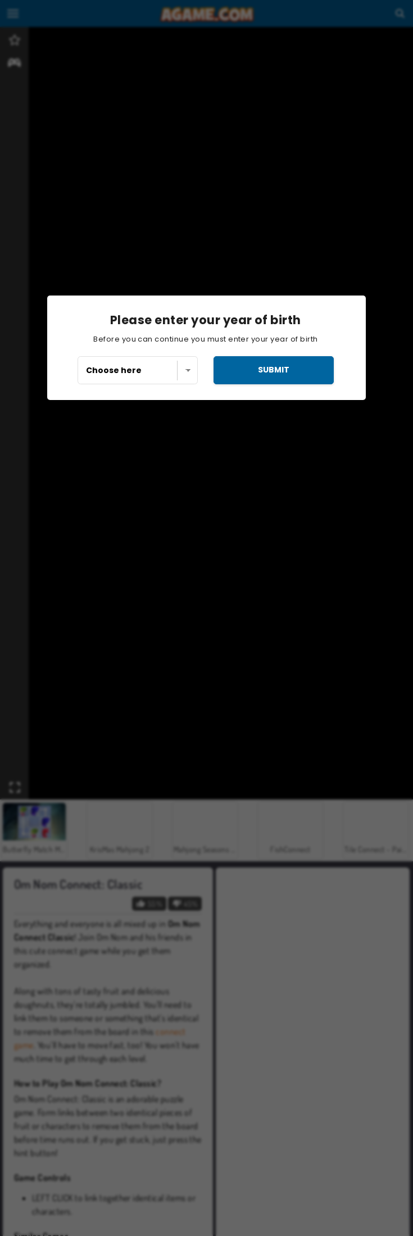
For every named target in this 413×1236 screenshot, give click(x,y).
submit (273, 369)
